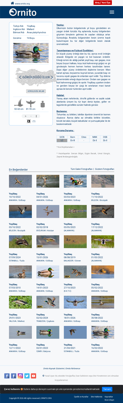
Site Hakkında (96, 397)
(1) (30, 121)
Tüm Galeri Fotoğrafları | (82, 169)
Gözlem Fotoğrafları (104, 169)
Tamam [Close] (107, 389)
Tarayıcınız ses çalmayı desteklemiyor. (31, 116)
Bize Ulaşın (109, 400)
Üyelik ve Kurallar (81, 397)
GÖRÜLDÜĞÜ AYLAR (36, 91)
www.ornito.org (20, 3)
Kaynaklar (109, 397)
